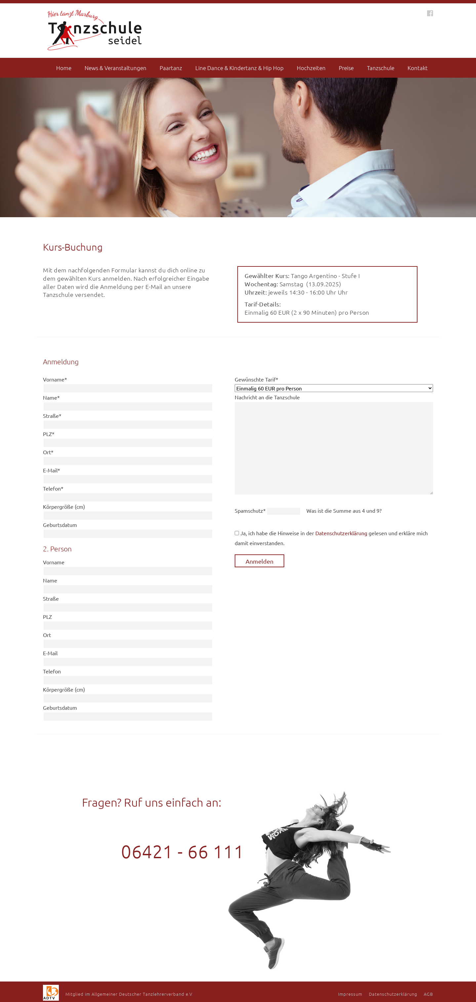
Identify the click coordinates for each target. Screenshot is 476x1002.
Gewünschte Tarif (256, 379)
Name (51, 397)
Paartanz (171, 67)
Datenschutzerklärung (341, 533)
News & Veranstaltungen (115, 67)
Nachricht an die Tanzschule (267, 397)
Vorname (55, 379)
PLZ (49, 433)
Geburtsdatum (60, 524)
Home (63, 67)
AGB (428, 994)
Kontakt (418, 67)
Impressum (350, 994)
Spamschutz (251, 510)
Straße (52, 415)
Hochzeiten (311, 67)
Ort (48, 452)
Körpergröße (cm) (64, 506)
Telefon (53, 488)
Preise (346, 67)
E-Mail (51, 470)
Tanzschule (380, 67)
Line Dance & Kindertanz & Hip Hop (239, 67)
